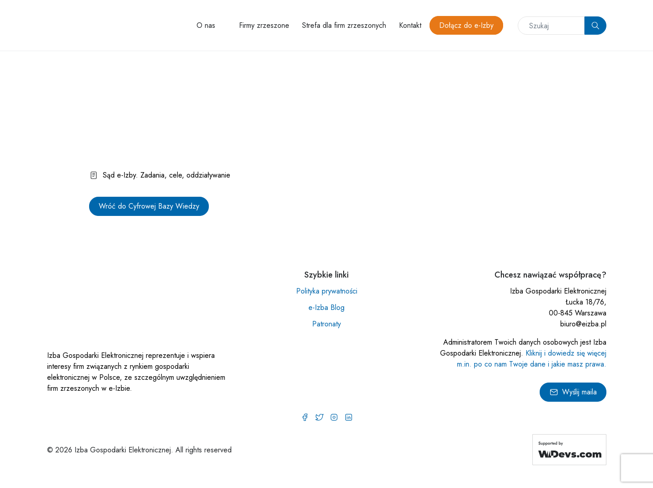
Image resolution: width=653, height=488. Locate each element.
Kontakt (410, 25)
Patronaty (326, 324)
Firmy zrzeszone (264, 25)
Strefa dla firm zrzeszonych (344, 25)
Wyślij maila (573, 392)
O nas (205, 25)
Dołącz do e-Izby (466, 25)
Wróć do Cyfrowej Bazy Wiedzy (149, 206)
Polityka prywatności (326, 291)
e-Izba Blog (326, 307)
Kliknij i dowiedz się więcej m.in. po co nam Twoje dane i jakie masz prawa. (531, 358)
